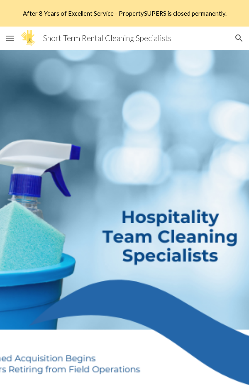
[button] (10, 38)
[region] (124, 13)
